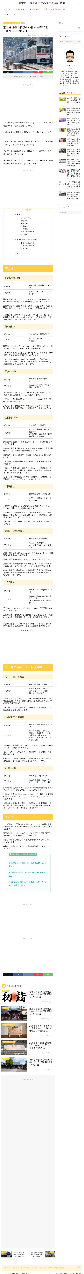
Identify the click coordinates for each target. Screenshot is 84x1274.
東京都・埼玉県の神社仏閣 (54, 9)
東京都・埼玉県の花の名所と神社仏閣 (42, 3)
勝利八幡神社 (26, 218)
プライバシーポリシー (11, 1271)
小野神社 (24, 229)
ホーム (7, 9)
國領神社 (24, 221)
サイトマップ (10, 14)
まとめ (17, 254)
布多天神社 (25, 223)
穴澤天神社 (25, 248)
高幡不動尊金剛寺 (27, 232)
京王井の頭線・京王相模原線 (26, 240)
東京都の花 (34, 9)
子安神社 (24, 234)
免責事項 (24, 1271)
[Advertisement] (28, 102)
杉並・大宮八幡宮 (27, 243)
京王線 (17, 214)
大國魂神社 (25, 226)
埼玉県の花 (20, 9)
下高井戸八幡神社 (27, 246)
